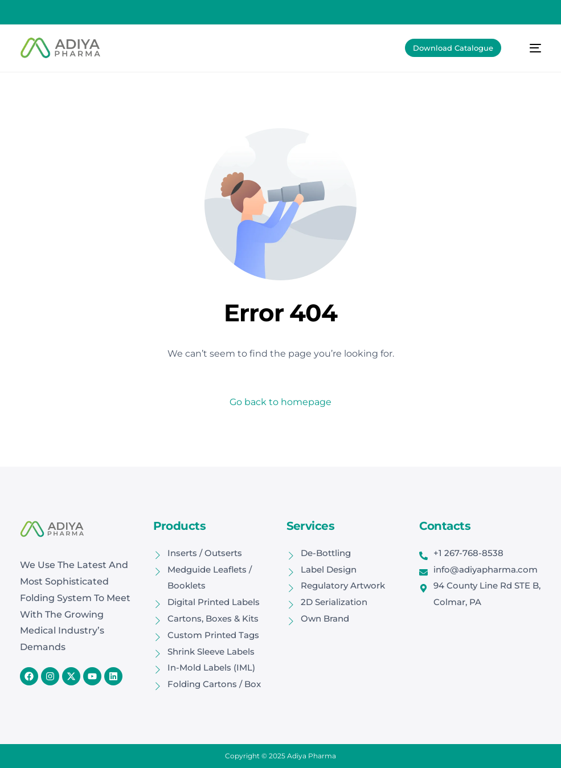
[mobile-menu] (529, 48)
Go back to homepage (280, 402)
